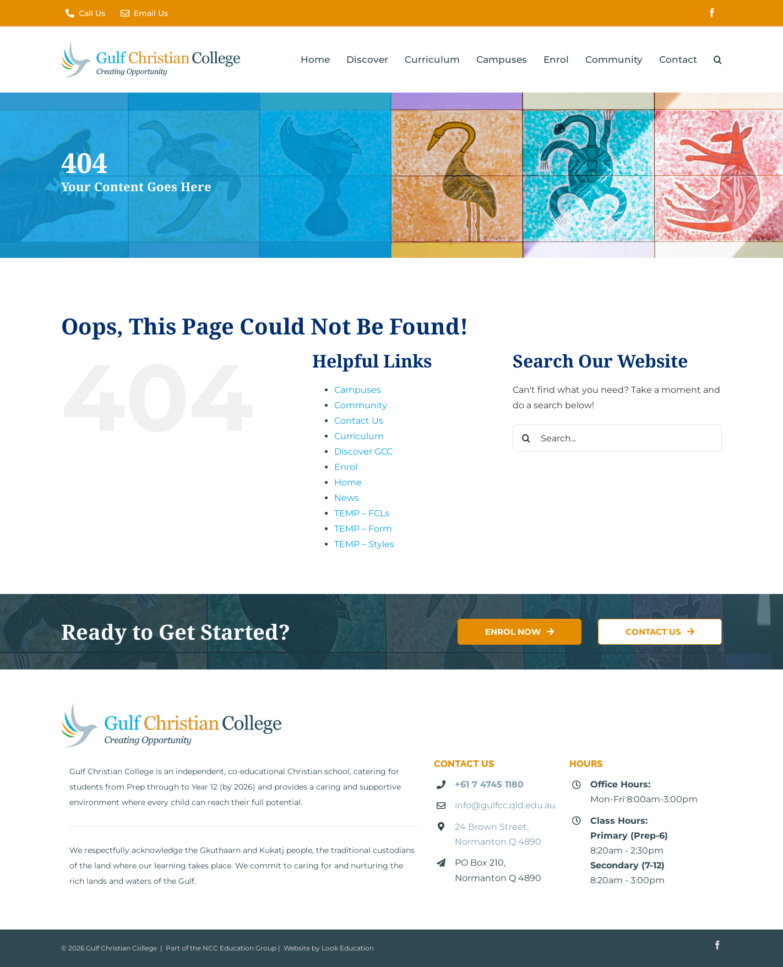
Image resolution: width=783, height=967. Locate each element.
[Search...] (617, 438)
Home (348, 482)
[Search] (526, 438)
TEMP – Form (363, 528)
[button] (718, 59)
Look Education (348, 948)
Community (360, 405)
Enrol (345, 467)
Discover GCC (363, 451)
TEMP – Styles (364, 544)
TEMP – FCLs (361, 513)
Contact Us (358, 420)
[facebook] (712, 12)
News (346, 498)
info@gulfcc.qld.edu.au (505, 805)
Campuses (357, 390)
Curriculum (359, 436)
